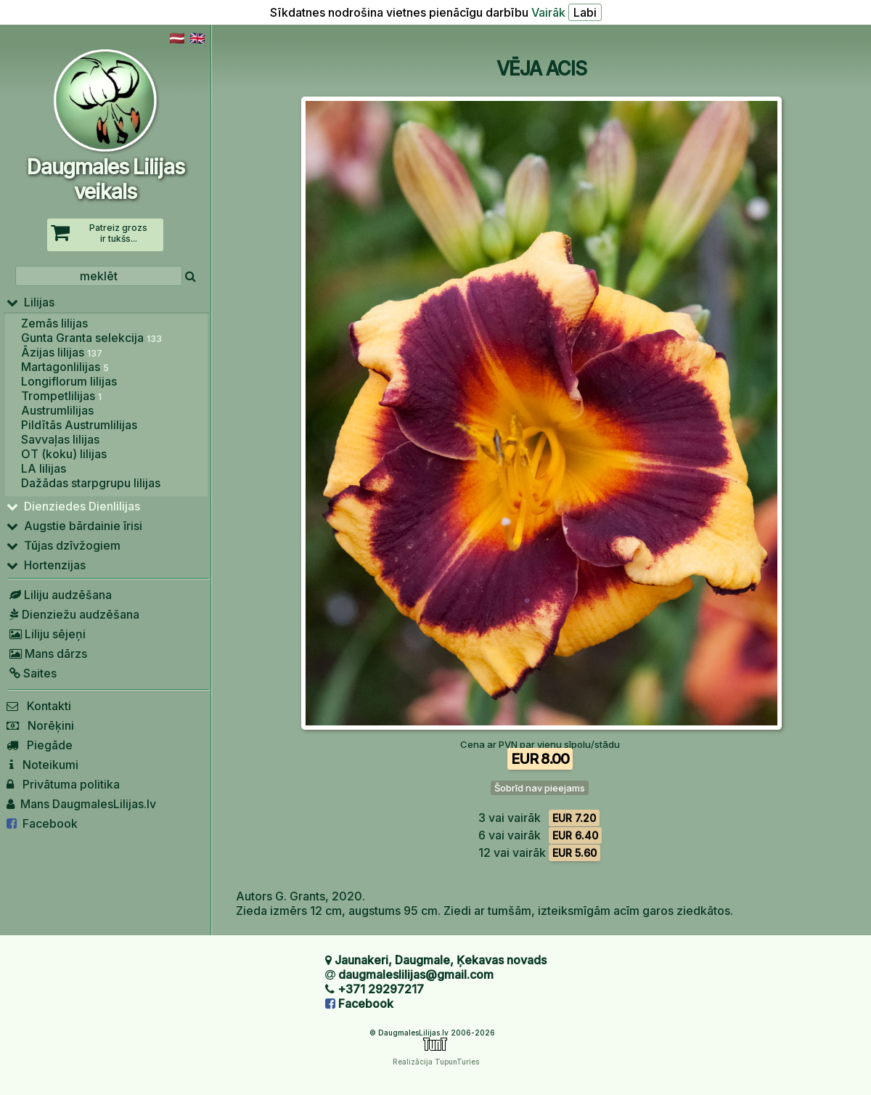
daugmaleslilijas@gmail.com (416, 974)
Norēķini (40, 725)
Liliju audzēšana (59, 594)
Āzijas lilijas (61, 352)
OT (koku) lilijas (64, 454)
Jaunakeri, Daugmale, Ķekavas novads (441, 960)
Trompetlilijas (61, 395)
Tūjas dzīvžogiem (63, 545)
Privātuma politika (63, 784)
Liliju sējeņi (46, 634)
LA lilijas (43, 468)
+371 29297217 (381, 989)
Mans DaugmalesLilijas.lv (81, 804)
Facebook (42, 823)
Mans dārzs (47, 653)
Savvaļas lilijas (60, 439)
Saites (32, 673)
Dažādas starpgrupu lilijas (90, 483)
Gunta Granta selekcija (91, 337)
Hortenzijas (46, 565)
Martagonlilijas (65, 366)
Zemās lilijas (54, 323)
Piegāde (40, 745)
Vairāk (548, 12)
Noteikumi (42, 764)
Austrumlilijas (57, 410)
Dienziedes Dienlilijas (73, 506)
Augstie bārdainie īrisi (74, 525)
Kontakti (39, 706)
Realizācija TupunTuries (436, 1061)
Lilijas (30, 302)
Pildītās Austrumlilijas (79, 425)
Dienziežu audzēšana (73, 614)
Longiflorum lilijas (69, 381)
